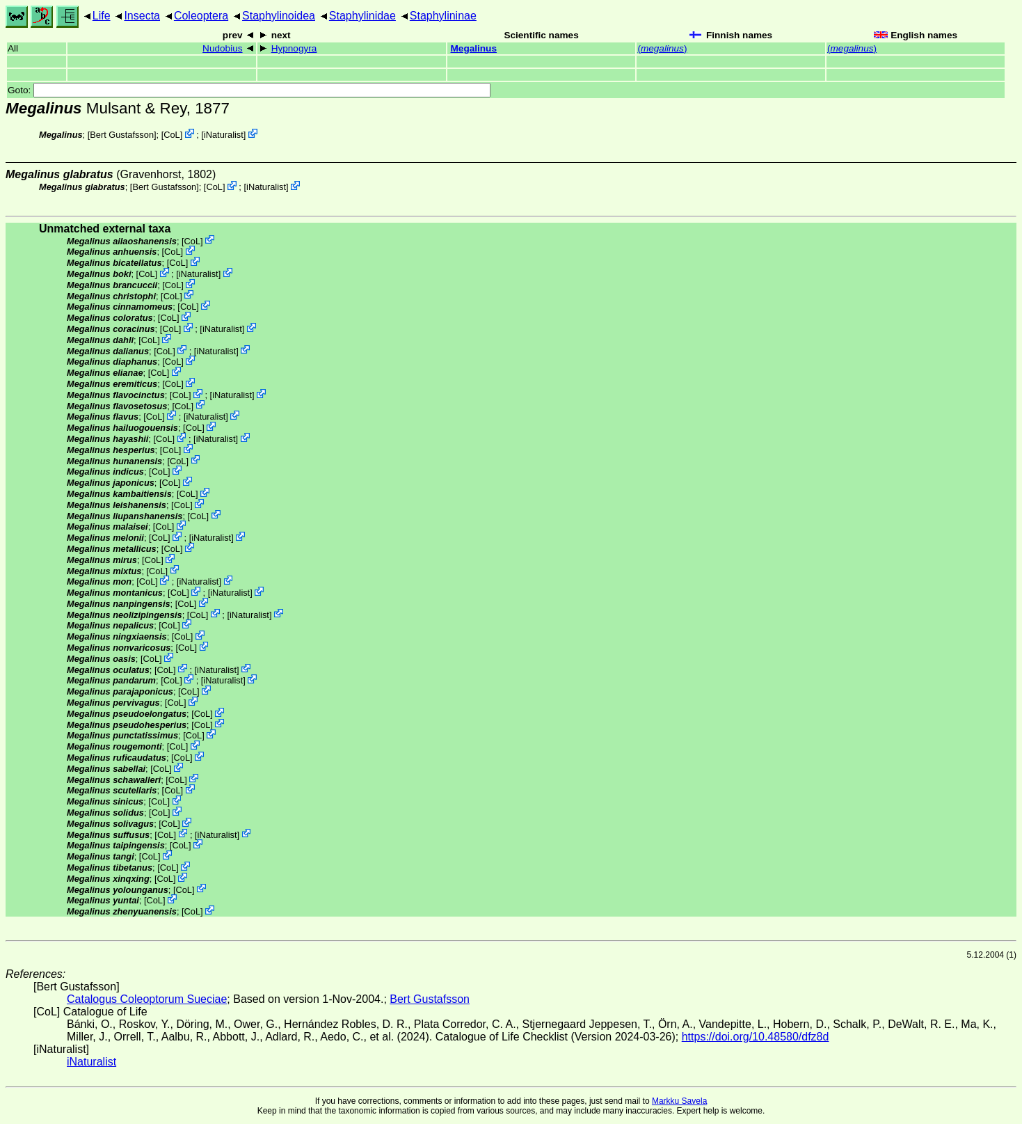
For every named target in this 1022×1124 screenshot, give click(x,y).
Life (102, 16)
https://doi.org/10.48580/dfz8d (755, 1037)
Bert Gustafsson (122, 134)
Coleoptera (201, 16)
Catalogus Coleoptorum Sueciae (147, 999)
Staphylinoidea (278, 16)
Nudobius (222, 48)
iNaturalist (223, 134)
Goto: (249, 90)
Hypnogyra (294, 48)
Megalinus (474, 48)
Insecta (142, 16)
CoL (171, 134)
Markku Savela (679, 1101)
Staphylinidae (362, 16)
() (662, 48)
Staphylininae (443, 16)
